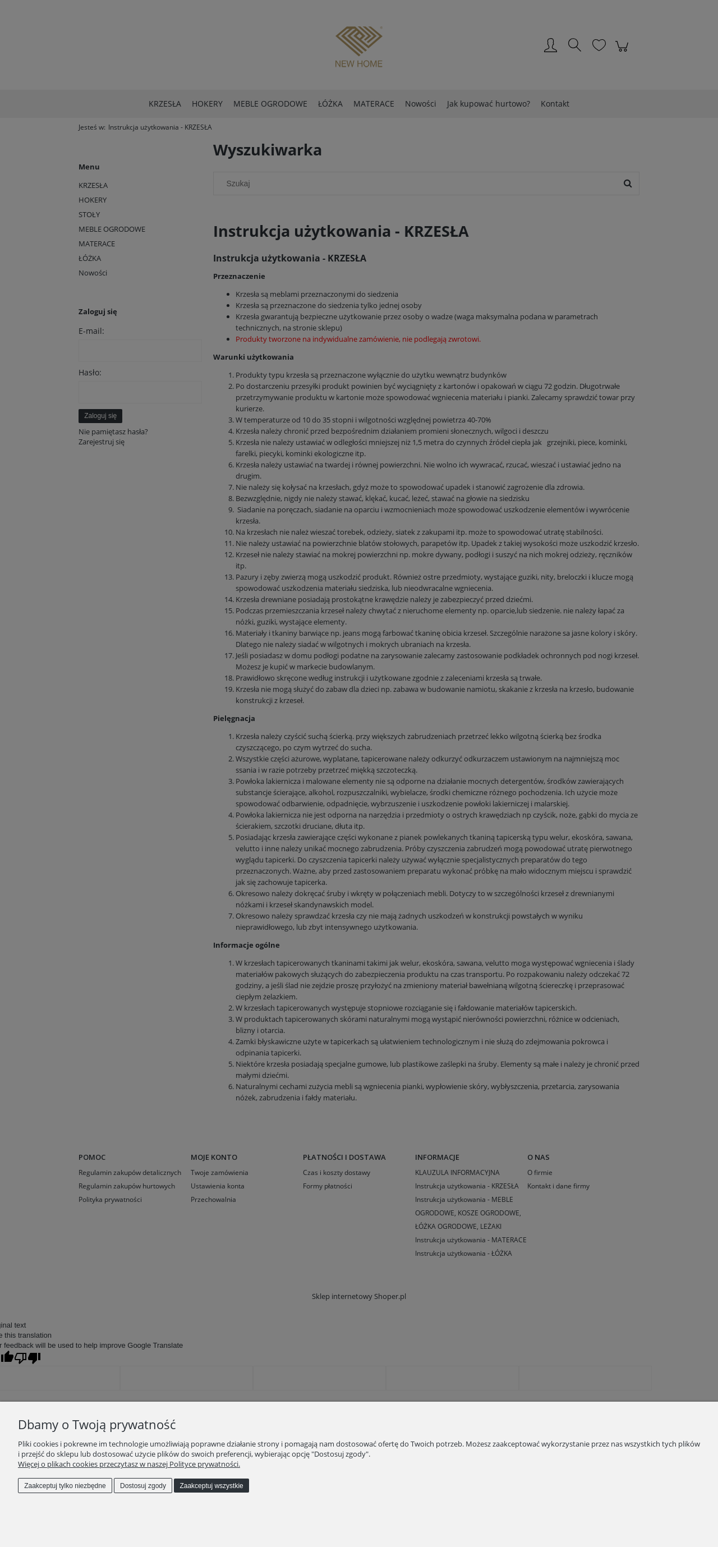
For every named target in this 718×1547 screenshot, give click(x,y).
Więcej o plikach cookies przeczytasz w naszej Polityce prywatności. (129, 1464)
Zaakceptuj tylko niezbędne (64, 1486)
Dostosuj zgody (143, 1486)
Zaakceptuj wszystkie (211, 1486)
